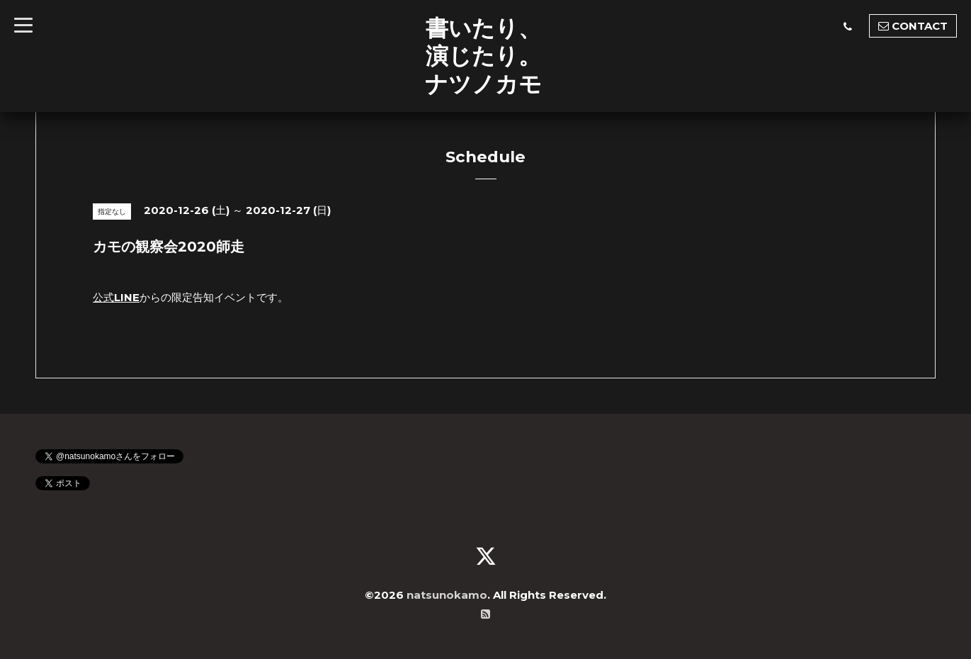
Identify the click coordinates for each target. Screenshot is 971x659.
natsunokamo (447, 595)
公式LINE (116, 297)
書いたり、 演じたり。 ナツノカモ (483, 55)
